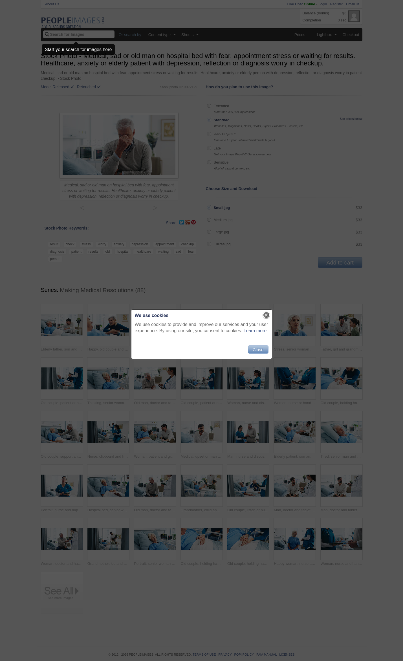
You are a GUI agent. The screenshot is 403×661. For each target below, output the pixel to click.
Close (258, 349)
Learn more (255, 330)
